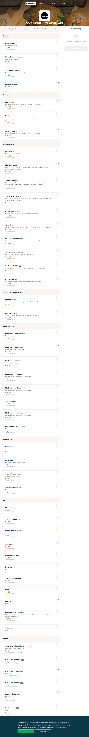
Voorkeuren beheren (62, 725)
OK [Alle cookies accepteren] (26, 731)
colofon (62, 4)
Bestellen (75, 49)
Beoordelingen (43, 4)
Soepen (4, 29)
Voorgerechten (13, 29)
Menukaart (30, 4)
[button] (59, 29)
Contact (54, 4)
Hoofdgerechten (26, 29)
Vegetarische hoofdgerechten (43, 29)
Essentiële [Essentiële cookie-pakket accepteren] (43, 731)
